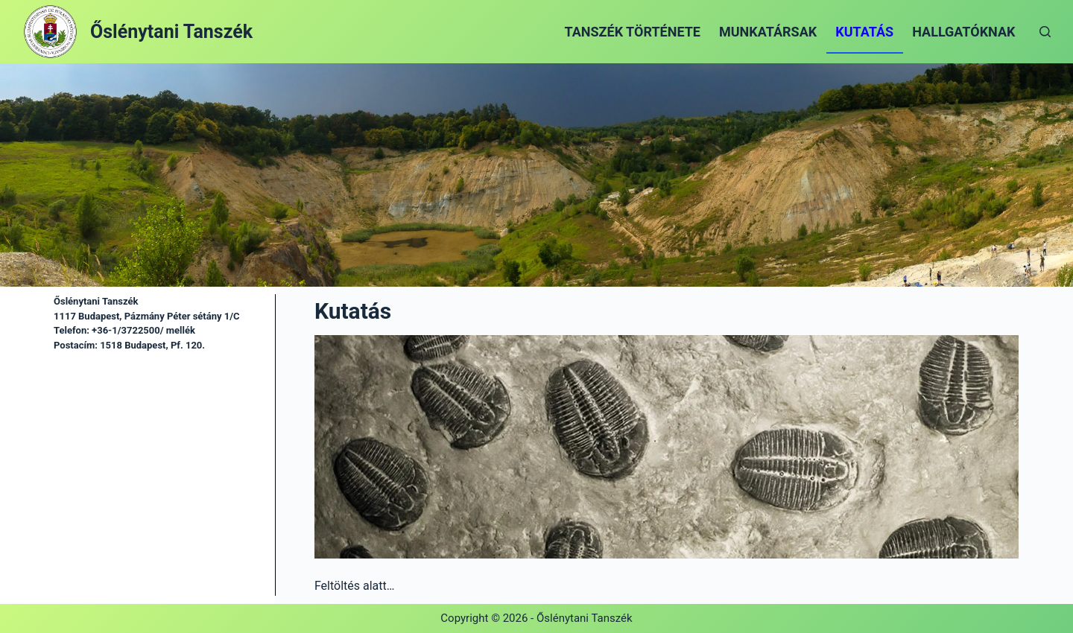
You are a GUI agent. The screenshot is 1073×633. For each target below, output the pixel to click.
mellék (179, 330)
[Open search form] (1045, 31)
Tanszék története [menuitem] (632, 31)
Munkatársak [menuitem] (768, 31)
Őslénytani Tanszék (171, 31)
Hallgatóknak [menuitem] (963, 31)
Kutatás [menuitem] (864, 31)
